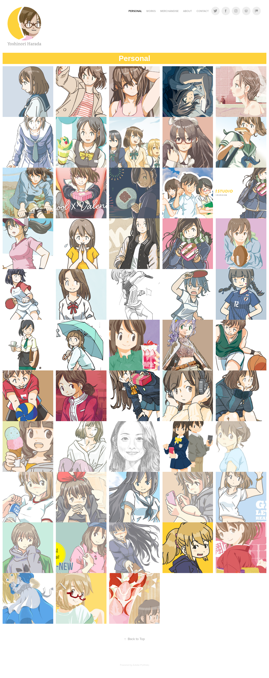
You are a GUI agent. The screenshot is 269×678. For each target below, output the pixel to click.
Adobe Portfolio (141, 665)
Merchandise (169, 11)
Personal (135, 11)
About (187, 11)
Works (151, 11)
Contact (203, 11)
